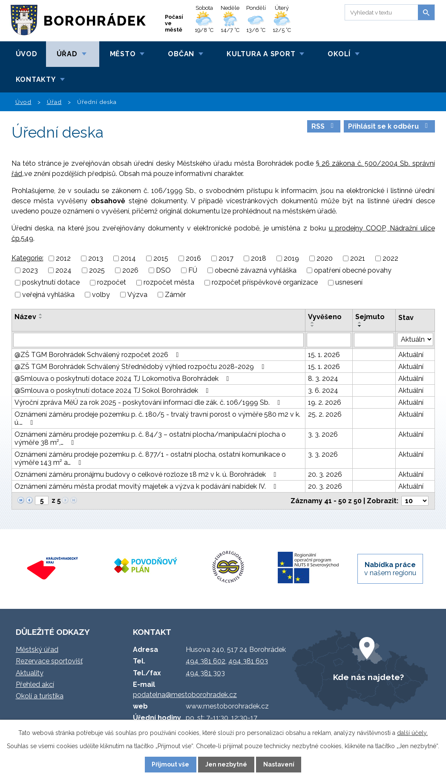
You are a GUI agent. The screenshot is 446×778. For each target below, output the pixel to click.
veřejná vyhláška (48, 295)
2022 (390, 258)
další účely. (412, 732)
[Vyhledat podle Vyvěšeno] (329, 340)
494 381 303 (205, 673)
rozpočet (111, 283)
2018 (258, 258)
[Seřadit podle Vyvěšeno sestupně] (312, 326)
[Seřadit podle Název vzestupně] (41, 314)
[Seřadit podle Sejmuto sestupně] (360, 326)
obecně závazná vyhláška (255, 270)
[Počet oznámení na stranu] (415, 501)
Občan (181, 54)
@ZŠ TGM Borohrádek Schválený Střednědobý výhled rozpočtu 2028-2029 (141, 367)
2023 (30, 270)
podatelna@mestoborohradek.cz (185, 695)
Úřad (67, 54)
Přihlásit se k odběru (389, 126)
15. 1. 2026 (324, 355)
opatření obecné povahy (352, 270)
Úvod (26, 54)
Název (25, 317)
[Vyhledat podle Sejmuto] (374, 340)
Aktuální (410, 355)
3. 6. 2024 (323, 390)
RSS (324, 126)
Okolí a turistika (39, 696)
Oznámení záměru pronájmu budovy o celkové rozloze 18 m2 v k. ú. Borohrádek (146, 474)
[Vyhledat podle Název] (158, 340)
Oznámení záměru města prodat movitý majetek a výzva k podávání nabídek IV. (146, 486)
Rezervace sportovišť (49, 661)
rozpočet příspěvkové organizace (265, 283)
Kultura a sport (261, 54)
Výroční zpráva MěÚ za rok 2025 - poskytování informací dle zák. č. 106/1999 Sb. (148, 402)
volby (101, 295)
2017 (226, 258)
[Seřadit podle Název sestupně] (41, 318)
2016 (193, 258)
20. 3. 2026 (325, 474)
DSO (163, 270)
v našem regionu (390, 569)
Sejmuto (370, 317)
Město (123, 54)
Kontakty (36, 79)
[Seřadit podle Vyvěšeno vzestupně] (312, 322)
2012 (63, 258)
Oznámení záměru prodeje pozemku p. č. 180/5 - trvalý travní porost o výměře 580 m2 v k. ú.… (157, 418)
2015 (160, 258)
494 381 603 (248, 661)
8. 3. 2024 (323, 379)
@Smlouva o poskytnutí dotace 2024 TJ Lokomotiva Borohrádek (123, 379)
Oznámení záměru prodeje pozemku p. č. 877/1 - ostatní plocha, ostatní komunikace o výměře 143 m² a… (150, 458)
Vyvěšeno (325, 317)
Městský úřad (37, 649)
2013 (95, 258)
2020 (325, 258)
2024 (63, 270)
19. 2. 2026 (324, 402)
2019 (291, 258)
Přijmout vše (170, 764)
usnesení (349, 283)
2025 (97, 270)
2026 (130, 270)
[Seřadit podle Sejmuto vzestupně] (360, 322)
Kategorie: (27, 258)
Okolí (339, 54)
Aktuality (29, 673)
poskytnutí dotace (51, 283)
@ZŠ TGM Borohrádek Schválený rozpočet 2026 (98, 355)
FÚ (192, 270)
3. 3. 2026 (323, 434)
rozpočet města (169, 283)
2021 (357, 258)
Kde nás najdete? (368, 677)
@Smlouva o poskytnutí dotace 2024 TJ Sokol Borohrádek (113, 390)
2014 (128, 258)
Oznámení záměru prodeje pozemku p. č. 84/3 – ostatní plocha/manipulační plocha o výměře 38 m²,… (150, 438)
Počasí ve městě (174, 23)
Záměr (175, 295)
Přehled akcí (35, 684)
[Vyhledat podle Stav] (415, 339)
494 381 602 (205, 661)
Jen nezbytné (226, 764)
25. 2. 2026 (325, 414)
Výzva (137, 295)
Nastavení (278, 764)
